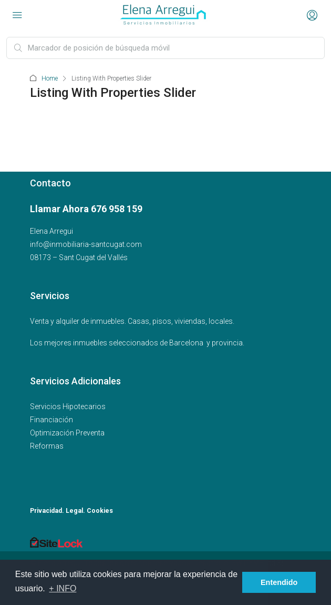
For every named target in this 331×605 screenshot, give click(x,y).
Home (50, 78)
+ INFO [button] (62, 588)
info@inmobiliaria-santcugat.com (86, 244)
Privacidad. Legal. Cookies (71, 510)
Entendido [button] (279, 582)
